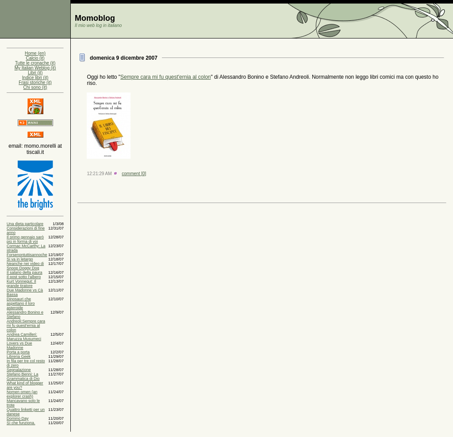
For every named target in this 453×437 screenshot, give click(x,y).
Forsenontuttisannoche (27, 255)
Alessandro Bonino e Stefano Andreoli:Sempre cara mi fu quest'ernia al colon (26, 321)
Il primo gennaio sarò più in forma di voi (25, 239)
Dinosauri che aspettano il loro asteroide (21, 303)
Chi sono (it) (35, 87)
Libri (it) (35, 72)
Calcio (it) (35, 58)
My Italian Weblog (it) (35, 67)
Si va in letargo (20, 259)
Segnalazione (19, 370)
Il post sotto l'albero (24, 277)
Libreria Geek (19, 356)
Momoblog (95, 18)
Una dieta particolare (25, 224)
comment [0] (134, 173)
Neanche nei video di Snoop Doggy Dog (25, 265)
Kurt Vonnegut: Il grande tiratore (21, 283)
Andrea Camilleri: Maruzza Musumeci (24, 336)
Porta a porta (18, 352)
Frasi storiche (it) (35, 82)
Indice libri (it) (35, 77)
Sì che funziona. (21, 423)
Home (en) (35, 53)
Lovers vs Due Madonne (19, 345)
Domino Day (18, 418)
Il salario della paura (24, 272)
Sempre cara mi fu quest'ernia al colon (165, 77)
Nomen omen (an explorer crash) (22, 394)
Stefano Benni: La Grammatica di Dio (23, 376)
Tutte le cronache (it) (35, 63)
